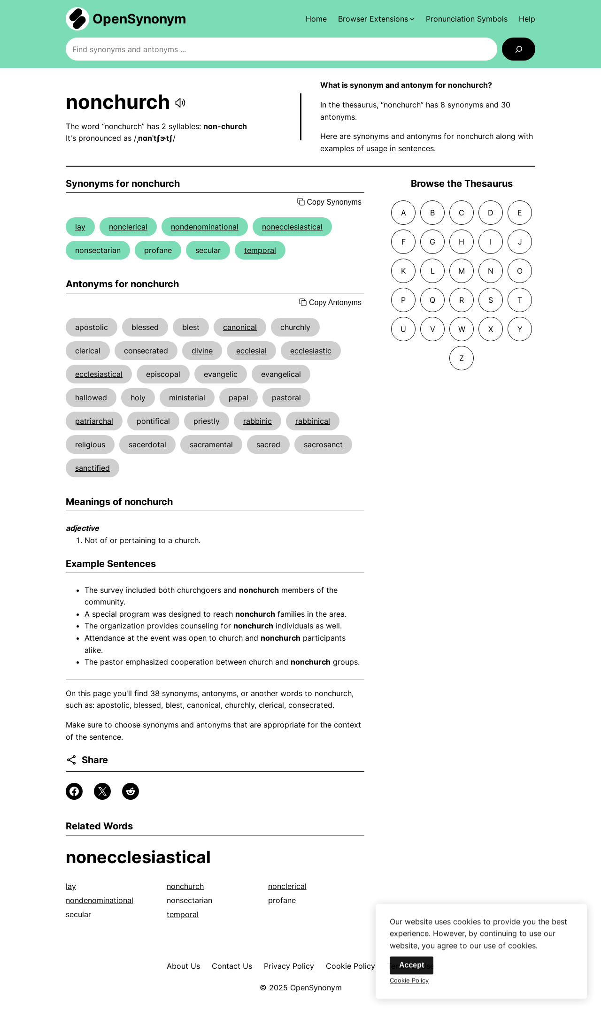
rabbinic (257, 421)
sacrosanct (323, 444)
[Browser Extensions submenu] (376, 19)
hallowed (91, 397)
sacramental (211, 444)
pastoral (286, 397)
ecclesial (251, 350)
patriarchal (94, 421)
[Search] (518, 49)
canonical (240, 327)
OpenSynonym (139, 19)
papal (238, 397)
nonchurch (185, 886)
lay (80, 226)
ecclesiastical (99, 374)
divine (202, 350)
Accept (411, 971)
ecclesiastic (310, 350)
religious (90, 444)
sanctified (92, 468)
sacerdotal (147, 444)
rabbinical (312, 421)
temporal (260, 250)
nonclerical (128, 226)
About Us (183, 966)
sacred (268, 444)
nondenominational (205, 226)
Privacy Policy (289, 966)
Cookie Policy (350, 966)
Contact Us (232, 966)
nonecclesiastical (292, 226)
